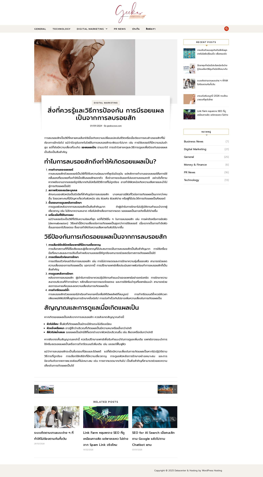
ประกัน (136, 29)
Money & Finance (195, 165)
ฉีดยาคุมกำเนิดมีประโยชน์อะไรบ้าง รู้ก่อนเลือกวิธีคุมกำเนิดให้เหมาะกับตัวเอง (212, 67)
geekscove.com (114, 125)
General (40, 29)
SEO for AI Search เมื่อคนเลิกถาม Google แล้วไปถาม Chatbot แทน (153, 438)
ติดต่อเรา (150, 29)
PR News (120, 29)
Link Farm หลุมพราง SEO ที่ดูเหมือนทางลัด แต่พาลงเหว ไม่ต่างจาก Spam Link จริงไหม (105, 438)
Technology (61, 29)
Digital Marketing (90, 29)
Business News (193, 142)
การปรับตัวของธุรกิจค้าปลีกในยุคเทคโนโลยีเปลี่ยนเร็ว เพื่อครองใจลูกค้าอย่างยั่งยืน (212, 52)
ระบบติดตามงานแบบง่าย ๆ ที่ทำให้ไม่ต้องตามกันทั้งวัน (212, 82)
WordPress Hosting (212, 470)
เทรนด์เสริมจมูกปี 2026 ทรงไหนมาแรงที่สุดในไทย (212, 97)
